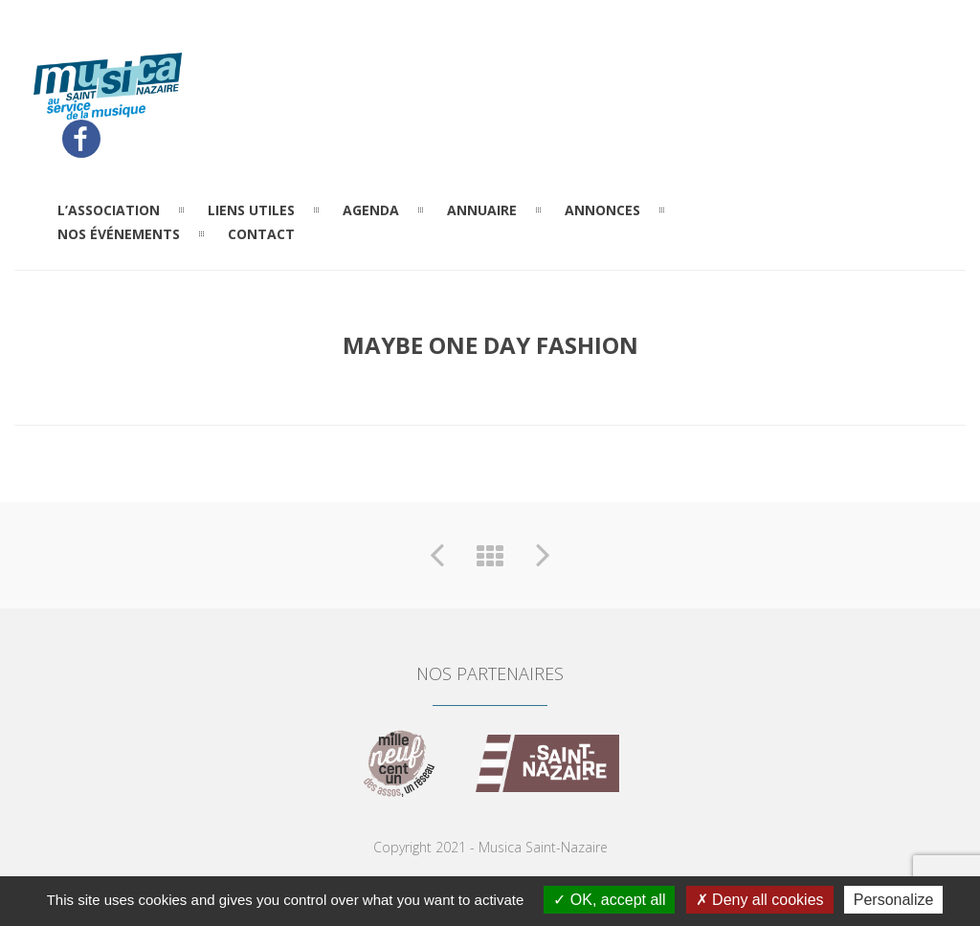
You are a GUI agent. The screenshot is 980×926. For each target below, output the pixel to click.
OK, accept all (609, 900)
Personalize (894, 900)
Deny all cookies (760, 900)
